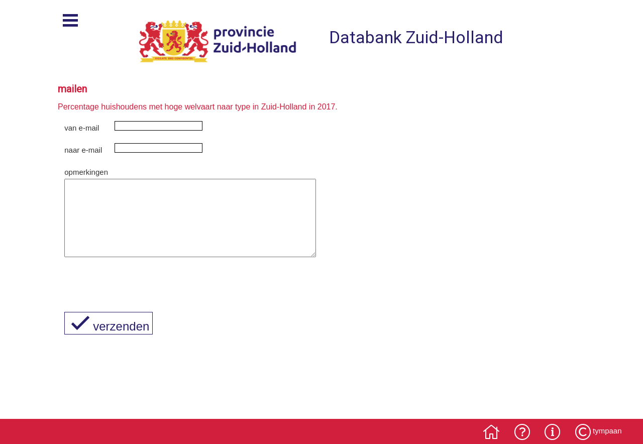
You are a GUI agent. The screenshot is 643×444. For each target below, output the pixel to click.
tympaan (607, 430)
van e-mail (81, 128)
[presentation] (140, 297)
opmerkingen (86, 172)
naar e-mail (83, 150)
